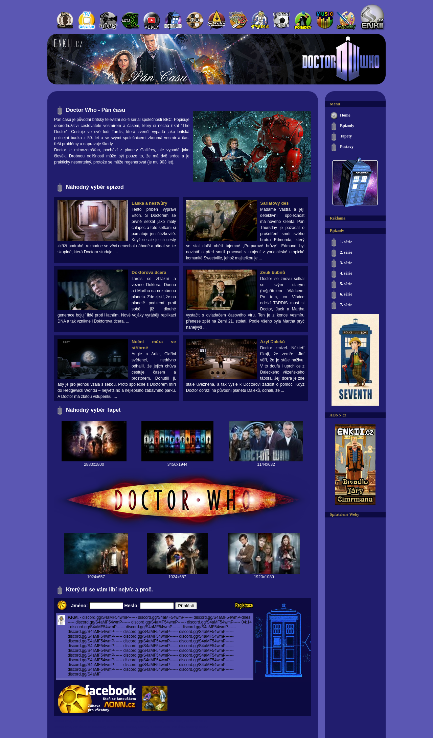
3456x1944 (177, 464)
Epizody (342, 126)
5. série (341, 284)
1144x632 (266, 464)
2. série (341, 253)
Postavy (342, 147)
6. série (341, 294)
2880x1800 (94, 464)
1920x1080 (264, 577)
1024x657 (96, 577)
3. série (341, 263)
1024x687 (177, 577)
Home (340, 115)
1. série (341, 242)
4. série (341, 274)
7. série (341, 305)
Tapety (341, 136)
